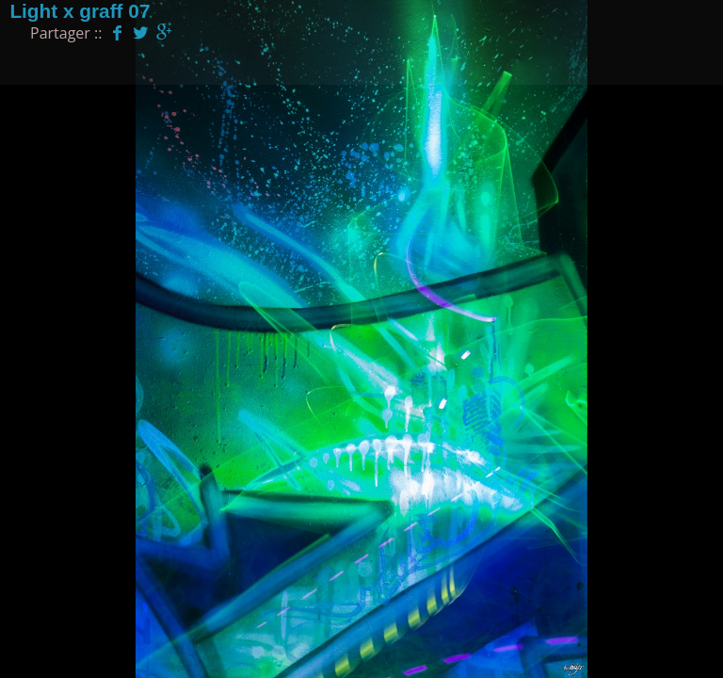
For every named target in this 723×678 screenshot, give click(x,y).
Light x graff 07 (79, 11)
